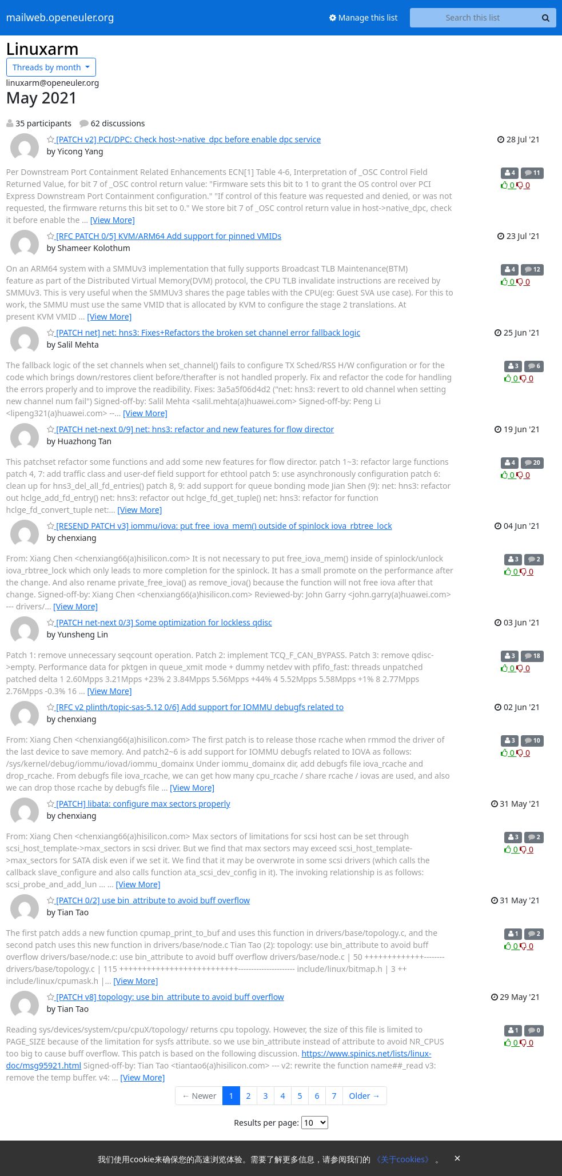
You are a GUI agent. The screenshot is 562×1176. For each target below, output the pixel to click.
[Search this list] (473, 17)
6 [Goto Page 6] (317, 1095)
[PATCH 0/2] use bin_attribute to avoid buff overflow (148, 900)
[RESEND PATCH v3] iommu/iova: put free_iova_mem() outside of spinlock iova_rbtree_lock (219, 525)
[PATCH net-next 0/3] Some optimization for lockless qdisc (159, 622)
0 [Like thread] (508, 185)
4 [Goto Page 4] (283, 1095)
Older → (364, 1095)
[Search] (546, 17)
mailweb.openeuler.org (60, 18)
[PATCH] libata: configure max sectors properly (138, 803)
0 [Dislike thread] (523, 185)
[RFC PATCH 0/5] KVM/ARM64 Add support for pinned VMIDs (164, 235)
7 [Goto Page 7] (334, 1095)
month (48, 67)
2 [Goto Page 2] (248, 1095)
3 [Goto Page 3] (266, 1095)
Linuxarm (42, 48)
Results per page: (266, 1122)
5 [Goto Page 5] (300, 1095)
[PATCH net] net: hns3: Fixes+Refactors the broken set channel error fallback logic (204, 332)
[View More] (112, 219)
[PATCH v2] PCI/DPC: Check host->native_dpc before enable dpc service (184, 139)
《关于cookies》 (404, 1159)
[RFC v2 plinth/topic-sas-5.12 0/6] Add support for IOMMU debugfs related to (195, 706)
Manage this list (363, 17)
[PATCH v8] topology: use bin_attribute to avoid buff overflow (165, 996)
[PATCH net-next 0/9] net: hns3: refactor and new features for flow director (190, 429)
